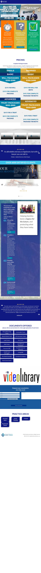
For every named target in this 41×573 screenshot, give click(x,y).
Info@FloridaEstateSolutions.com (34, 436)
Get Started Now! (33, 49)
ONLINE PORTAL (9, 232)
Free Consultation (20, 47)
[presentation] (8, 402)
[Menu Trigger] (40, 0)
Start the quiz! (7, 46)
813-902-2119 (20, 390)
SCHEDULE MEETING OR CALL (10, 278)
